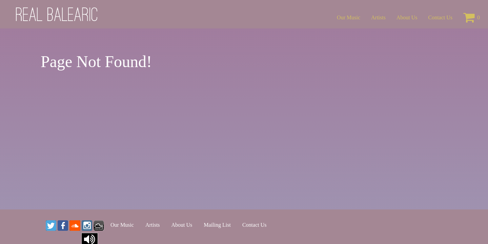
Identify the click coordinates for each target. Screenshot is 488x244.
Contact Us (440, 17)
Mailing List (217, 225)
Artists (378, 17)
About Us (407, 17)
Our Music (348, 17)
